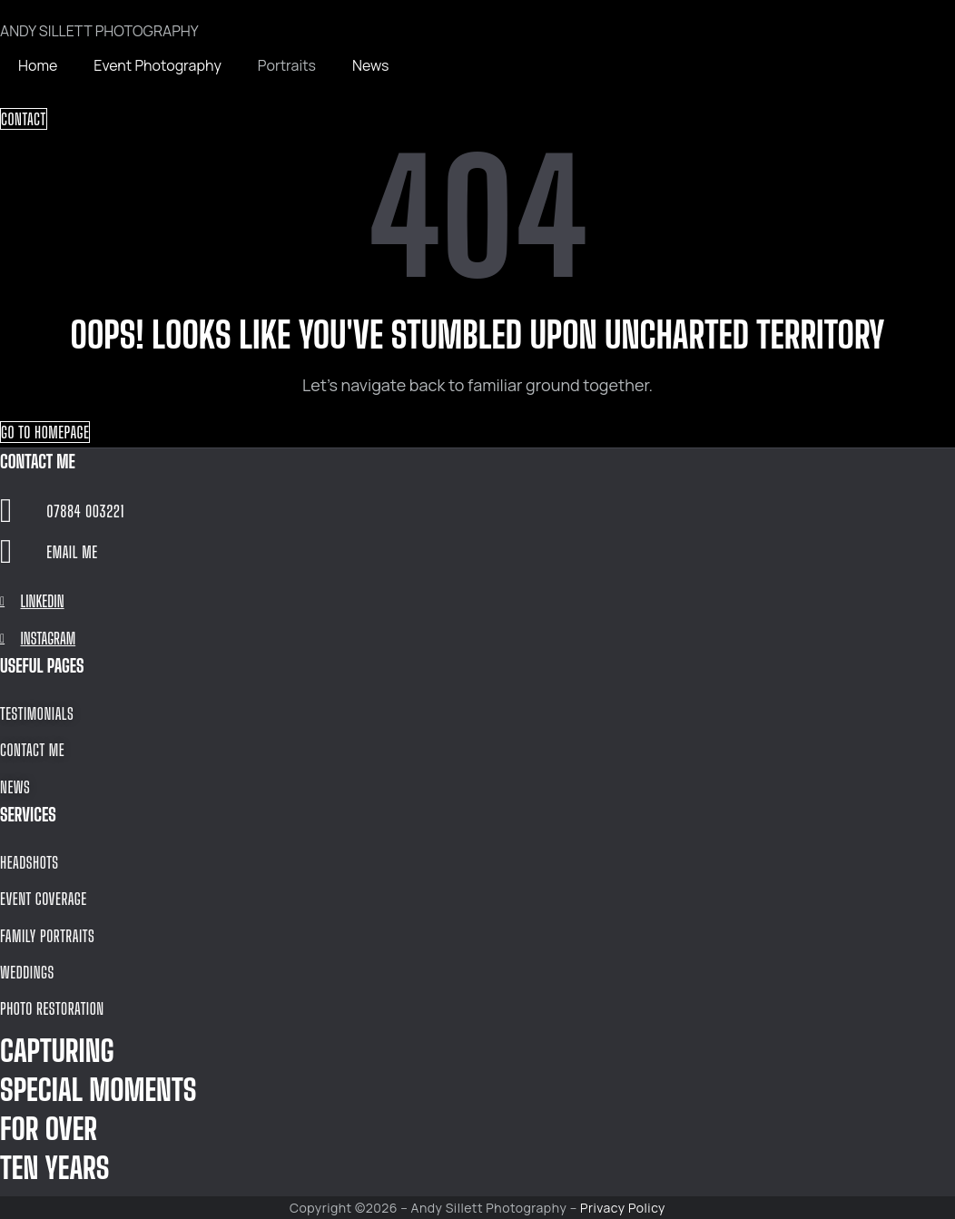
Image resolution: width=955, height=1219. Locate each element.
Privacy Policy (622, 1207)
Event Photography (158, 65)
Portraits (287, 65)
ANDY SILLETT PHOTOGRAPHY (99, 31)
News (370, 65)
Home (37, 65)
